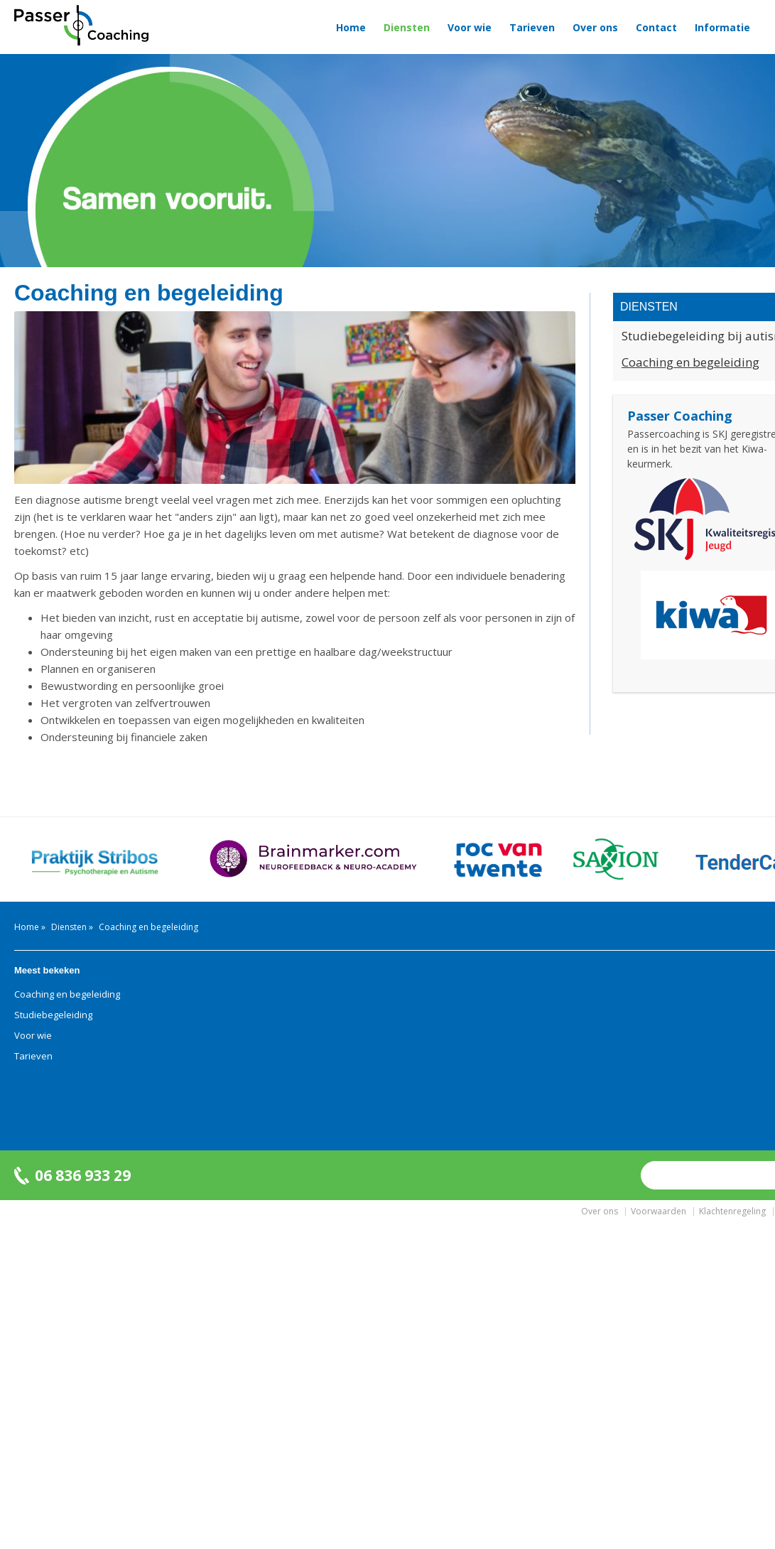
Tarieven (532, 27)
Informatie (722, 27)
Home (351, 27)
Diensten (407, 27)
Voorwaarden (658, 1211)
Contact (656, 27)
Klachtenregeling (732, 1211)
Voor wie (470, 27)
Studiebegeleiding (53, 1014)
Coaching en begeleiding (67, 994)
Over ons (595, 27)
